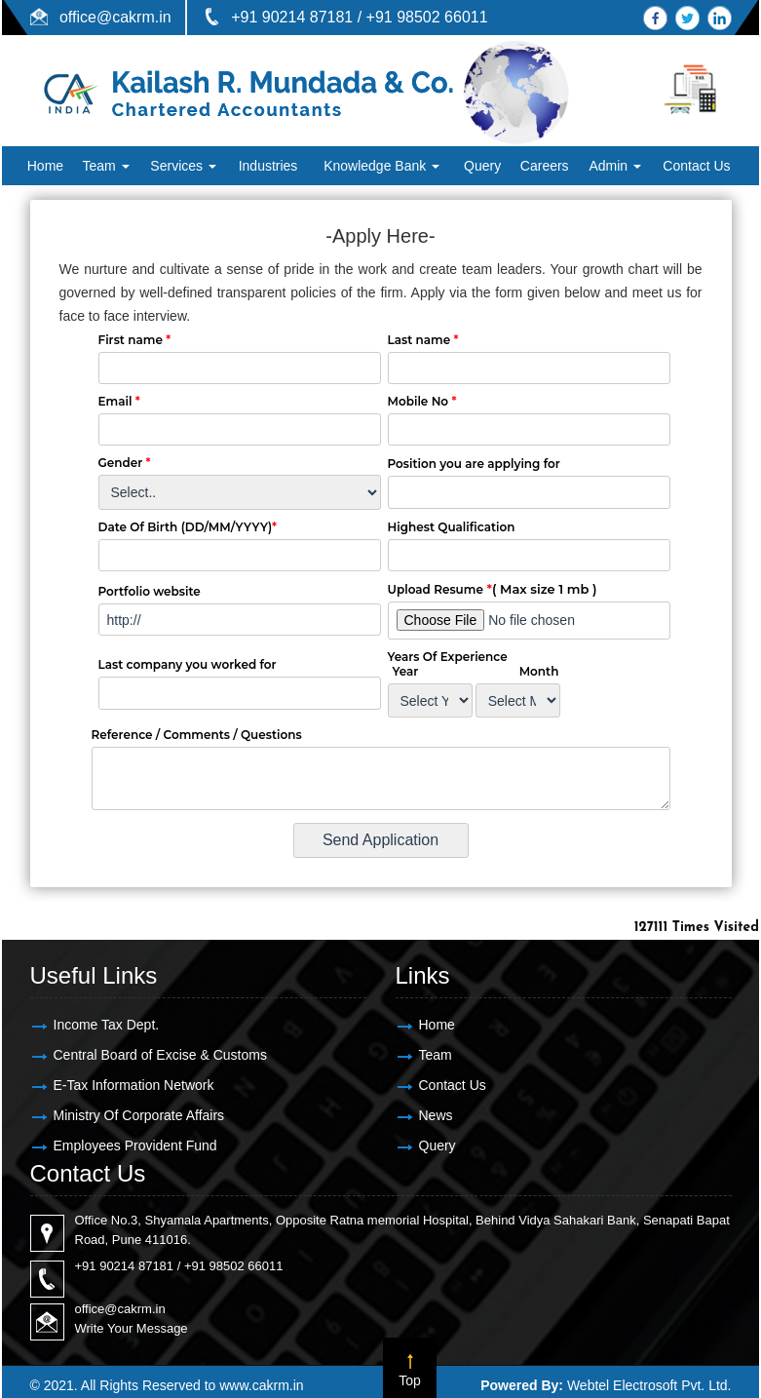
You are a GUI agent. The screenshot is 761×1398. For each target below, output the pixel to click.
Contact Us (696, 166)
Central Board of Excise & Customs (160, 1055)
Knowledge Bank (381, 166)
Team (105, 166)
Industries (268, 166)
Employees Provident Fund (135, 1145)
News (436, 1115)
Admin (615, 166)
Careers (544, 166)
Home (45, 166)
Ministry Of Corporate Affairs (139, 1115)
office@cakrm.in (115, 17)
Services (183, 166)
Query (482, 166)
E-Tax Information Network (134, 1085)
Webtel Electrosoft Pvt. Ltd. (649, 1385)
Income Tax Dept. (107, 1024)
